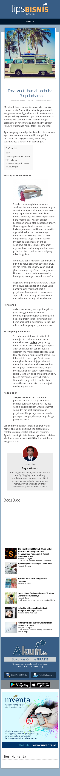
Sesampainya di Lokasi (18, 163)
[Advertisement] (30, 524)
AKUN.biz (32, 438)
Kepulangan (13, 166)
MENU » (30, 21)
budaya (33, 342)
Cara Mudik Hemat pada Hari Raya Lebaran (31, 93)
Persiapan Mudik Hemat (18, 156)
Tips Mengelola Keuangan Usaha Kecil (35, 564)
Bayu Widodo (30, 468)
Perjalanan (12, 160)
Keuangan (47, 100)
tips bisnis (51, 600)
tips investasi (47, 630)
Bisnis (27, 598)
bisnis (25, 600)
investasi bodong (36, 630)
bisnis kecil (32, 600)
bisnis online (41, 600)
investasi (26, 630)
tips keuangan (23, 632)
